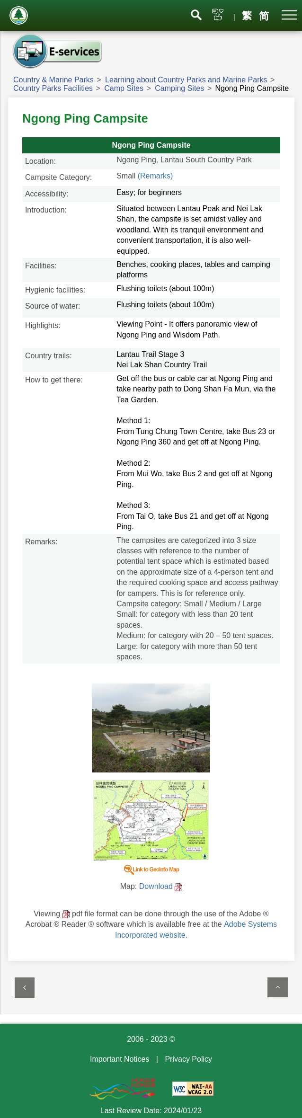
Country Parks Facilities (53, 88)
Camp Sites (123, 88)
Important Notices (119, 1059)
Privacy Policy (188, 1059)
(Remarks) (155, 176)
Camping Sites (179, 88)
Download (156, 886)
